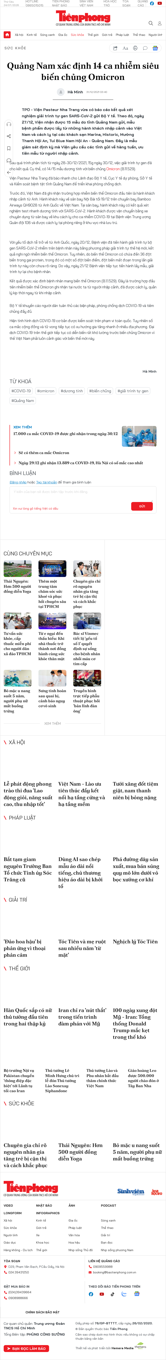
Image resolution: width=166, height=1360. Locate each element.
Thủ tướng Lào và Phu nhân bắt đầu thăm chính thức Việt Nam (102, 1078)
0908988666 (18, 1298)
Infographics (48, 1213)
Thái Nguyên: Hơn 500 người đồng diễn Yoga (17, 586)
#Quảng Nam (22, 400)
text (125, 48)
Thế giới (93, 35)
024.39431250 (18, 1272)
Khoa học (42, 1242)
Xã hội (19, 35)
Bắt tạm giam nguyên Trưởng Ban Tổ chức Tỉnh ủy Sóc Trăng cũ (28, 869)
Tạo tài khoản (46, 482)
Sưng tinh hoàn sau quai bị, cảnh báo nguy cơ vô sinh (52, 698)
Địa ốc (62, 35)
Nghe (8, 124)
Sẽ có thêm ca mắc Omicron (44, 452)
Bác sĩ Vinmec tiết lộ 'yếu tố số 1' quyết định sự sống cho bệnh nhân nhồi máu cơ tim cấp (86, 648)
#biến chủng (100, 390)
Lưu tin (8, 148)
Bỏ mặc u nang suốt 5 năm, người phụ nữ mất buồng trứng (17, 700)
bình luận (145, 48)
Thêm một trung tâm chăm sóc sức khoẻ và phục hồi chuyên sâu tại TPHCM (52, 594)
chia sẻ (115, 48)
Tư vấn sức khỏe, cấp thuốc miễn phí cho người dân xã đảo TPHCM (17, 643)
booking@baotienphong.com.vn (114, 1272)
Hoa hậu (74, 1242)
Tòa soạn (12, 1261)
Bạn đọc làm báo (26, 1348)
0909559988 (103, 1267)
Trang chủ (7, 34)
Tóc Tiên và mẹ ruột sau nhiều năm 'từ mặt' (82, 948)
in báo (135, 48)
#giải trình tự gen (133, 390)
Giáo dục (10, 1242)
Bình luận (8, 160)
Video (8, 1205)
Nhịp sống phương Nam (117, 1250)
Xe (38, 1235)
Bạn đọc (107, 1242)
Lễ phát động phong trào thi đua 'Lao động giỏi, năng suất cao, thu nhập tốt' (28, 793)
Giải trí (18, 899)
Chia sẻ (8, 136)
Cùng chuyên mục (28, 553)
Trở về (8, 172)
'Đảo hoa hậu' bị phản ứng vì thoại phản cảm (25, 948)
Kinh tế (32, 35)
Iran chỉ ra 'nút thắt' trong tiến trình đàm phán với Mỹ (82, 1017)
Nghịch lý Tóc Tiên (135, 941)
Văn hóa (74, 1235)
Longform (13, 1213)
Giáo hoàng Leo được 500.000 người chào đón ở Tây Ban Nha (143, 1078)
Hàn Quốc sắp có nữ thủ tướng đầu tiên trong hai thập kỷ (28, 1017)
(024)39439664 (19, 1292)
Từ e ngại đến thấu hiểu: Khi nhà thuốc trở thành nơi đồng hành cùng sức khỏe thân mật (52, 646)
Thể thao (139, 35)
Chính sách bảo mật (43, 1312)
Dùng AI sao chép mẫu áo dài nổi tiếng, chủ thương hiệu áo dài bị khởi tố (80, 873)
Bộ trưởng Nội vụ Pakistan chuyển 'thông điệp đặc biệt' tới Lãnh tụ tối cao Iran (19, 1080)
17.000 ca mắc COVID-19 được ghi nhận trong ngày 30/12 (65, 433)
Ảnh (72, 1205)
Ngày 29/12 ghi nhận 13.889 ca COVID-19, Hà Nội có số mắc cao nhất (81, 462)
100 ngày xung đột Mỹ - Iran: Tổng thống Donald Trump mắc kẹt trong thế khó (135, 1024)
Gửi (142, 506)
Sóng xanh (47, 35)
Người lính (156, 35)
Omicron (113, 169)
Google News (155, 48)
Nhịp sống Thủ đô (81, 1250)
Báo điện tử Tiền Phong (83, 18)
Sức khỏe (77, 35)
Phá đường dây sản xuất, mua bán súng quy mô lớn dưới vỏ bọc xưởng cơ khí (136, 869)
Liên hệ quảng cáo (104, 1261)
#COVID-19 (21, 390)
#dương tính (72, 390)
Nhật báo (44, 1205)
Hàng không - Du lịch (18, 1250)
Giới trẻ (107, 35)
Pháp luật (122, 35)
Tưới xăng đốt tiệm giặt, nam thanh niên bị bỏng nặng (135, 790)
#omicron (45, 390)
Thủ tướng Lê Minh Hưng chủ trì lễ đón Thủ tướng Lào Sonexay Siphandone (62, 1080)
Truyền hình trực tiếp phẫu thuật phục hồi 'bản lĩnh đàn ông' (86, 700)
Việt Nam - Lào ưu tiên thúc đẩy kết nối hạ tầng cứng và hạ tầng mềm (81, 793)
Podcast (108, 1205)
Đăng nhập (18, 482)
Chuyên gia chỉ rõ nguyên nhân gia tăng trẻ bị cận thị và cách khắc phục (87, 594)
